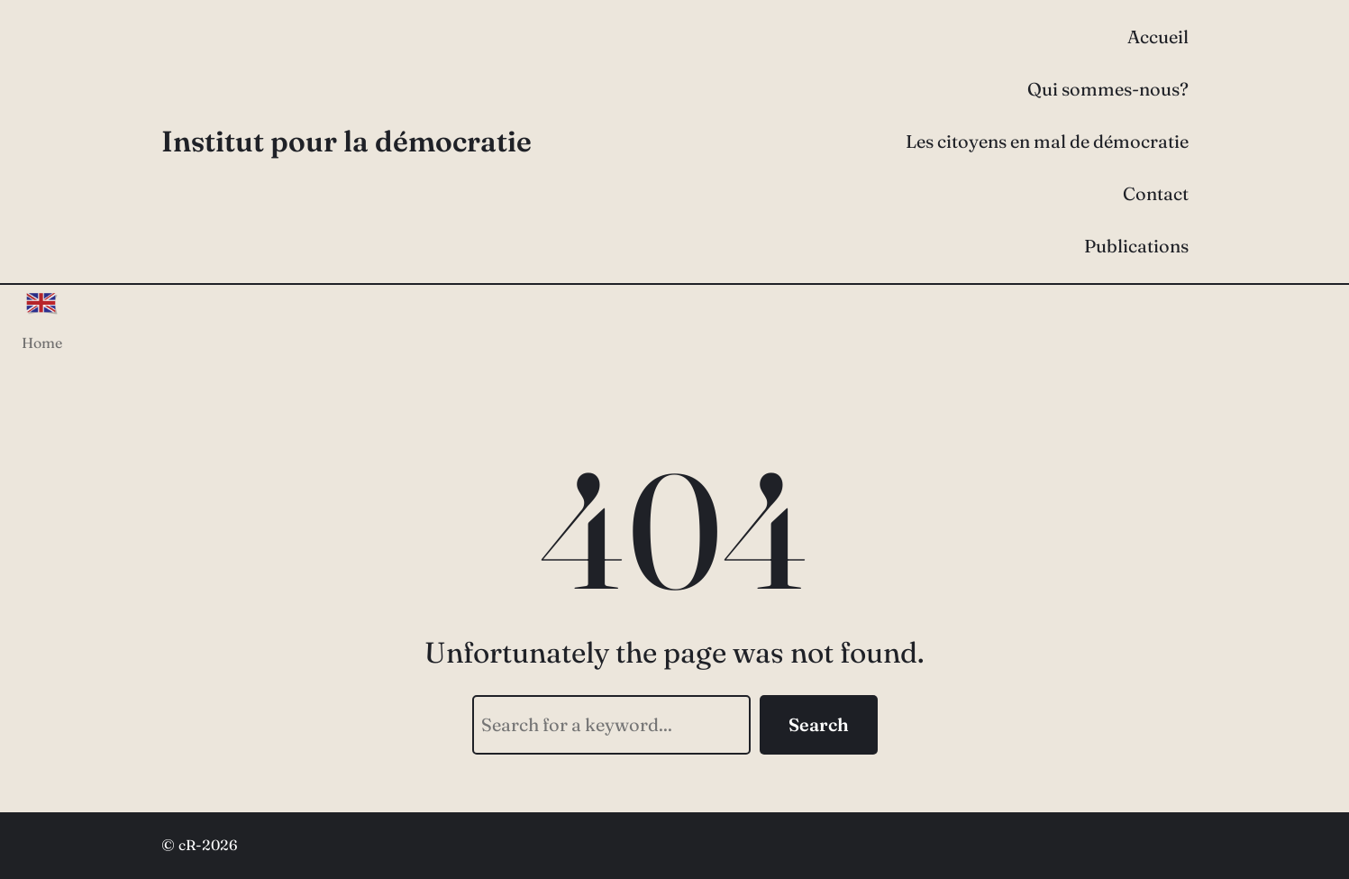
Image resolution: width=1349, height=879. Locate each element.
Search (818, 724)
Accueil (1158, 36)
